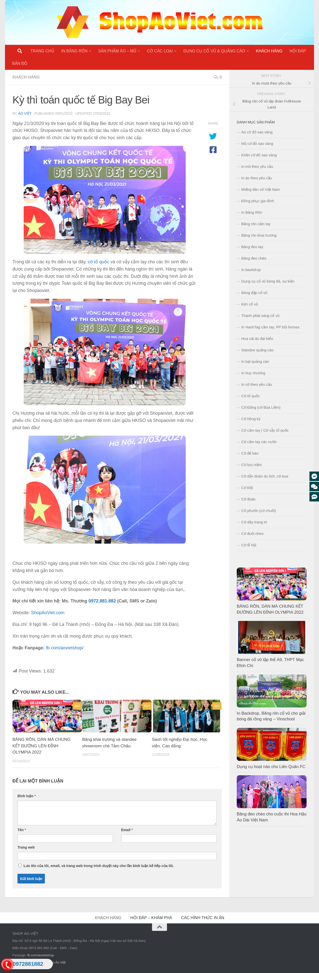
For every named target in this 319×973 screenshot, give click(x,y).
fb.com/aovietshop (40, 955)
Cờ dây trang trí (254, 522)
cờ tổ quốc (98, 261)
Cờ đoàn (248, 499)
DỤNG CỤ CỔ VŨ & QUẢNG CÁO (214, 51)
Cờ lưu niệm (251, 465)
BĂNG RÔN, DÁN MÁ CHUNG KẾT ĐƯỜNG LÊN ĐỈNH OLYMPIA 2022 (41, 746)
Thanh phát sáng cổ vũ (260, 315)
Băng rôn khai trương (259, 235)
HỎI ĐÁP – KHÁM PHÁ (151, 918)
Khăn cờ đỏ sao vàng (259, 155)
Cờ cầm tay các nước (259, 442)
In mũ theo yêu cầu (257, 166)
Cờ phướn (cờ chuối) (258, 510)
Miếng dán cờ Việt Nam (260, 189)
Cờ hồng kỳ (250, 419)
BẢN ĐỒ (19, 63)
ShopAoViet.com (48, 612)
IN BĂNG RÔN (74, 51)
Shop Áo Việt (56, 962)
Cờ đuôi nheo (252, 533)
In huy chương (253, 373)
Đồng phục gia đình (257, 201)
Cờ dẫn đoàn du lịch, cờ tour (264, 476)
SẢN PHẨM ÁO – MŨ (117, 51)
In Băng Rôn (251, 212)
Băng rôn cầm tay (255, 224)
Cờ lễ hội (248, 545)
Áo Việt (24, 113)
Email (127, 830)
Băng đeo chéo (253, 258)
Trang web (26, 847)
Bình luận (26, 796)
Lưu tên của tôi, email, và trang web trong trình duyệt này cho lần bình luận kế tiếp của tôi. (98, 866)
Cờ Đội (247, 488)
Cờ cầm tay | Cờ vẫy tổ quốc (265, 430)
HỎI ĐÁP (297, 51)
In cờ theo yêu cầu (256, 384)
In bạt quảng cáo (255, 361)
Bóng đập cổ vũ (254, 293)
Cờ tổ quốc (250, 396)
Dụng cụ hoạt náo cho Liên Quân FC (271, 766)
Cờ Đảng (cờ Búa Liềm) (260, 407)
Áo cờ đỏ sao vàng (257, 132)
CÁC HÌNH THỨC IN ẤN (202, 918)
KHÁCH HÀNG (269, 51)
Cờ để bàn (250, 453)
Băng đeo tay (252, 247)
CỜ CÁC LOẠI (160, 51)
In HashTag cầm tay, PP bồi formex (270, 327)
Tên (21, 830)
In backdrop (251, 270)
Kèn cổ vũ (249, 304)
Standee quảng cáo (257, 350)
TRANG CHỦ (42, 51)
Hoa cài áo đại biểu (257, 338)
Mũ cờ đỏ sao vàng (257, 143)
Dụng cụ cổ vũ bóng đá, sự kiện (267, 281)
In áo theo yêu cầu (256, 178)
